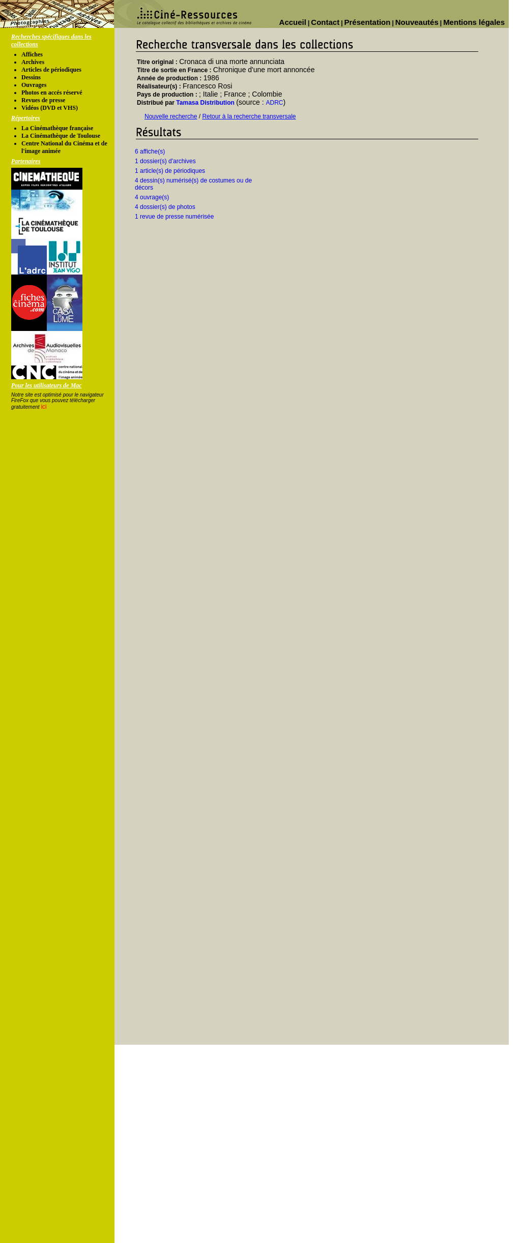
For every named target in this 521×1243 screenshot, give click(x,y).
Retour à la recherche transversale (249, 116)
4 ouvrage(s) (152, 197)
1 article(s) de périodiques (170, 170)
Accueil (292, 22)
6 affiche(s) (150, 151)
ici (43, 406)
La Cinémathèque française (57, 128)
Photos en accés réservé (51, 92)
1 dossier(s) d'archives (165, 161)
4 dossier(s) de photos (165, 206)
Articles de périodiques (51, 69)
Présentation (367, 22)
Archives (32, 62)
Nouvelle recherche (170, 116)
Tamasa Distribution (205, 102)
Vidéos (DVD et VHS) (49, 107)
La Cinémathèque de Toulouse (60, 135)
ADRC (274, 102)
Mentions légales (474, 22)
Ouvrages (33, 84)
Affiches (32, 54)
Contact (325, 22)
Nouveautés (417, 22)
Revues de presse (43, 100)
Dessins (31, 77)
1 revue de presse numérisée (174, 216)
